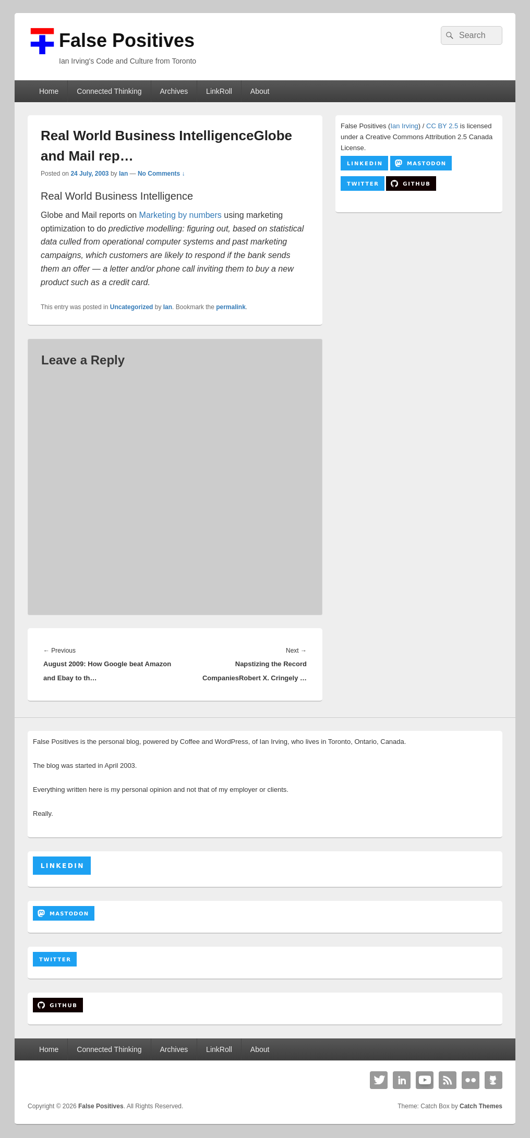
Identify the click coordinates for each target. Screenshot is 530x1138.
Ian (123, 173)
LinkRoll (219, 91)
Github (493, 1080)
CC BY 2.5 (442, 126)
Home (48, 91)
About (260, 91)
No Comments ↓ (161, 173)
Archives (174, 91)
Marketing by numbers (180, 215)
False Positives (127, 40)
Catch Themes (481, 1106)
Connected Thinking (109, 91)
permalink (231, 307)
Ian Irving (404, 126)
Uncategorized (131, 307)
